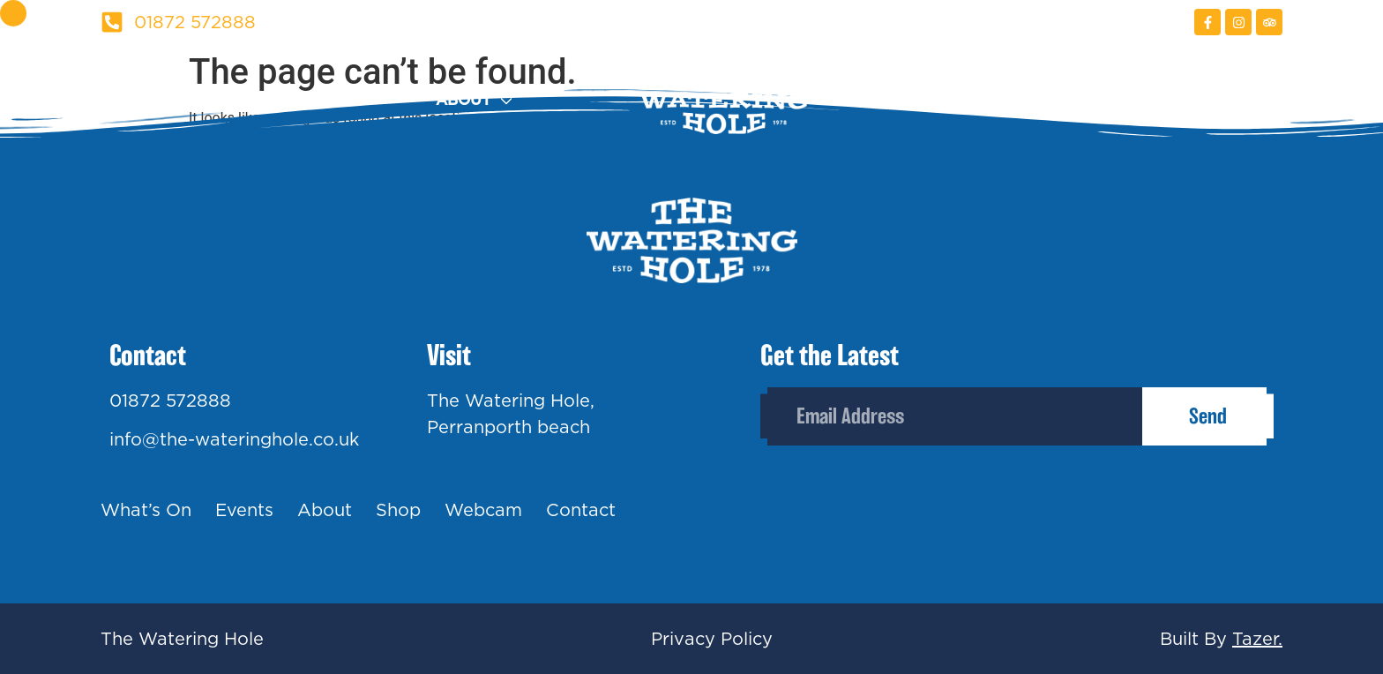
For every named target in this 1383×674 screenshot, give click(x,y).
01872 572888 (170, 400)
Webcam (1093, 100)
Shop (957, 100)
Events (327, 100)
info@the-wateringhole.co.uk (234, 439)
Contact (1244, 100)
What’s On (146, 510)
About (463, 100)
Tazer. (1257, 638)
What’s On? (149, 100)
